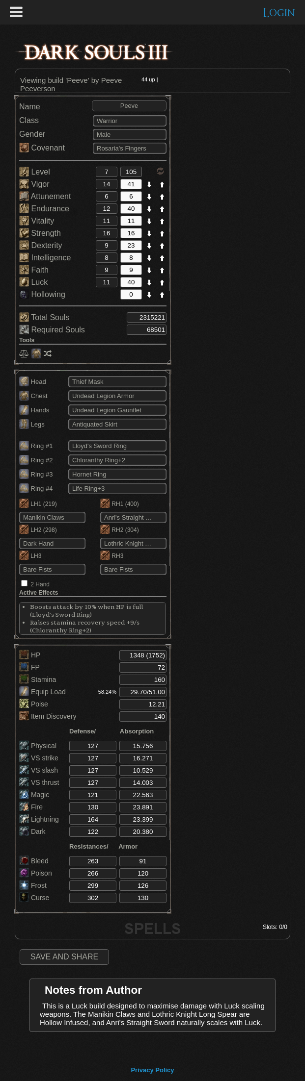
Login (279, 13)
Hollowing (42, 294)
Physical (37, 746)
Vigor (34, 184)
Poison (35, 873)
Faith (34, 270)
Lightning (39, 819)
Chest (33, 396)
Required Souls (52, 330)
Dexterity (40, 245)
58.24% (107, 692)
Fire (31, 807)
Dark (32, 831)
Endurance (44, 208)
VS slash (38, 770)
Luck (33, 282)
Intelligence (45, 257)
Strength (40, 233)
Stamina (37, 679)
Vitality (36, 221)
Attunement (45, 196)
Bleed (34, 861)
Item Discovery (47, 716)
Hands (34, 410)
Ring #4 (36, 488)
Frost (33, 885)
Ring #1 (36, 446)
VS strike (38, 758)
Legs (32, 424)
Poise (33, 704)
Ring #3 (36, 474)
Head (32, 381)
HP (29, 655)
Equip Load (42, 692)
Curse (34, 898)
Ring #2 (36, 460)
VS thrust (39, 782)
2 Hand (40, 584)
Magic (34, 795)
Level (34, 172)
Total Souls (44, 317)
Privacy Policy (152, 1070)
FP (29, 667)
